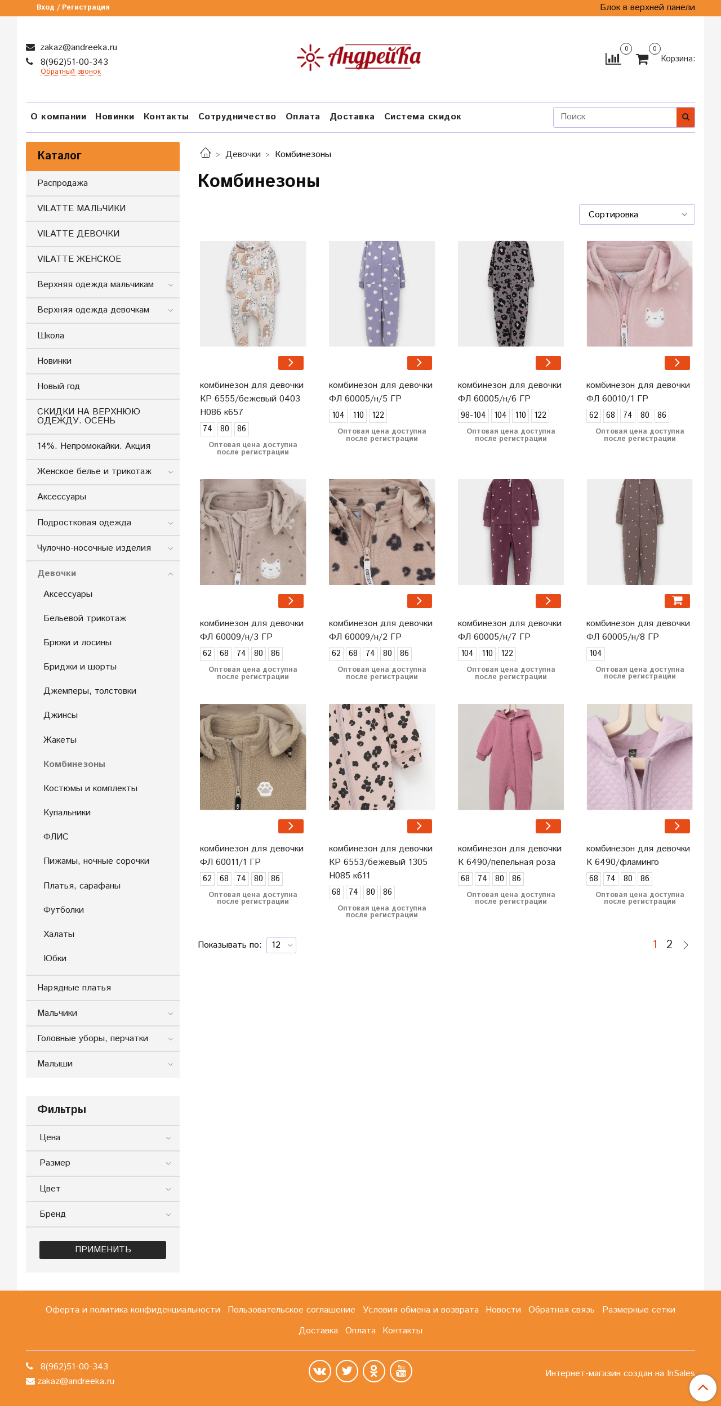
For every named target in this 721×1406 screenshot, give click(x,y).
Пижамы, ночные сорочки (96, 861)
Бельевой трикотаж (84, 618)
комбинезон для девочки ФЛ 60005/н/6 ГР (510, 392)
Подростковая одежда (84, 522)
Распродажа (62, 183)
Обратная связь (561, 1310)
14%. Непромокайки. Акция (93, 446)
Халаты (58, 934)
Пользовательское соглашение (291, 1310)
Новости (503, 1310)
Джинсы (60, 715)
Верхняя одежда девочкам (93, 309)
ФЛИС (56, 837)
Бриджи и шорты (80, 666)
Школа (50, 335)
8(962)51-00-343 (73, 62)
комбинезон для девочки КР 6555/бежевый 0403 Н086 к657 (252, 399)
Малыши (55, 1063)
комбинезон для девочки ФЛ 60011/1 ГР (252, 855)
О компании (58, 116)
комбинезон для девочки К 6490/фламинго (638, 855)
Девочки (243, 154)
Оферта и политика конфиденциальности (133, 1310)
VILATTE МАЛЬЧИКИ (81, 208)
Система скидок (423, 116)
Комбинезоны (74, 764)
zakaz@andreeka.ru (77, 47)
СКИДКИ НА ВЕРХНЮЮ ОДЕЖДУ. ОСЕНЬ (88, 416)
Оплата (303, 116)
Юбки (54, 958)
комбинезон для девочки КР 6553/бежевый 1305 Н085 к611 (381, 862)
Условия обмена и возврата (421, 1310)
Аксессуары (61, 496)
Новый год (58, 386)
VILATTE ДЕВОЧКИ (78, 233)
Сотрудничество (237, 116)
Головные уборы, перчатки (92, 1038)
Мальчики (57, 1013)
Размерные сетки (638, 1310)
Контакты (166, 116)
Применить (103, 1249)
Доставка (352, 116)
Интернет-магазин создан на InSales (620, 1373)
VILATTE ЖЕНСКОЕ (79, 259)
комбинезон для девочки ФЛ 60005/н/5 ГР (381, 392)
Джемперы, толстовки (89, 691)
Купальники (67, 812)
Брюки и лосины (77, 642)
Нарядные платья (74, 987)
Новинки (115, 116)
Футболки (63, 910)
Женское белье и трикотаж (94, 471)
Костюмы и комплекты (90, 788)
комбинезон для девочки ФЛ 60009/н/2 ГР (381, 630)
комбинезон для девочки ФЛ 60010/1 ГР (638, 392)
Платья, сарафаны (82, 886)
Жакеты (60, 740)
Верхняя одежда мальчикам (95, 284)
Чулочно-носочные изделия (94, 548)
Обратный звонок (71, 72)
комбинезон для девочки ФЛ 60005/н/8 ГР (638, 630)
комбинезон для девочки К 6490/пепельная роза (510, 855)
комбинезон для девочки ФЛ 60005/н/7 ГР (510, 630)
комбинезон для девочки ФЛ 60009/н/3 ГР (252, 630)
